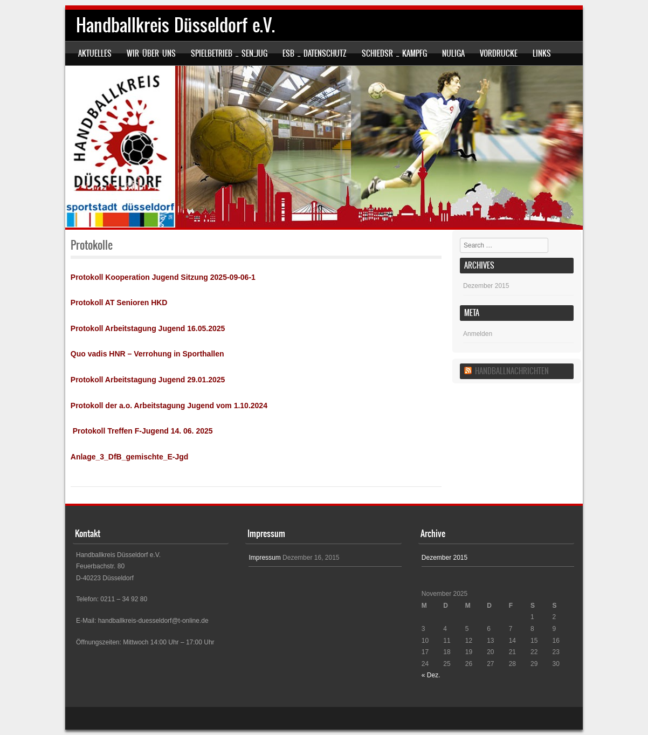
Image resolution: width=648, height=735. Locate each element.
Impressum (264, 557)
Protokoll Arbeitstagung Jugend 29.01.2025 (148, 379)
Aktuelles (95, 53)
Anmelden (477, 334)
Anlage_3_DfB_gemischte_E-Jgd (130, 456)
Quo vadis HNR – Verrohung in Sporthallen (147, 353)
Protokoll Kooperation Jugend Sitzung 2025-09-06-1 (163, 277)
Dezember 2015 (486, 286)
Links (542, 53)
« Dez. (431, 675)
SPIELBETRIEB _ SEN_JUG (229, 53)
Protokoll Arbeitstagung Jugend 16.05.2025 (148, 328)
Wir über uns (151, 53)
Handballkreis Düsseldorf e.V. (175, 25)
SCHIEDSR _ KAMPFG (394, 53)
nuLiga (453, 53)
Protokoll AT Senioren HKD (119, 302)
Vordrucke (499, 53)
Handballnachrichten (512, 371)
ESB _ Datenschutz (314, 53)
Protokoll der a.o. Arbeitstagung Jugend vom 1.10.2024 (169, 405)
